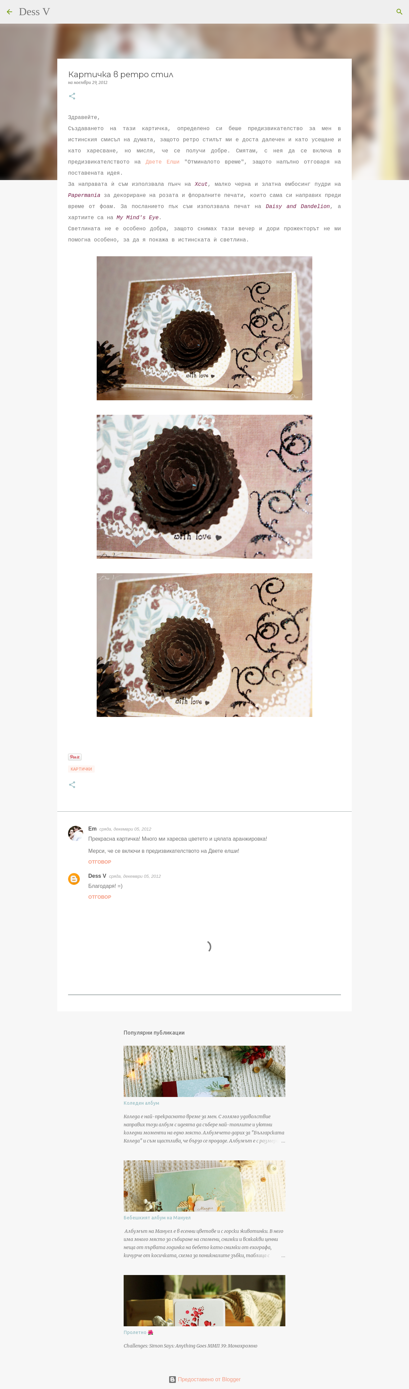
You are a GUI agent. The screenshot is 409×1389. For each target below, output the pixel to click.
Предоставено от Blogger (204, 1379)
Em (92, 829)
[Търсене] (60, 12)
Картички (81, 769)
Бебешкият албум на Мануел (157, 1217)
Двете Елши (163, 162)
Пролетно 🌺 (138, 1332)
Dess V (34, 11)
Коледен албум (141, 1103)
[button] (72, 96)
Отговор (99, 862)
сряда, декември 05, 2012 (125, 829)
